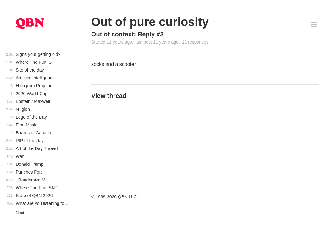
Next (20, 213)
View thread (108, 95)
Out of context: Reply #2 (127, 34)
